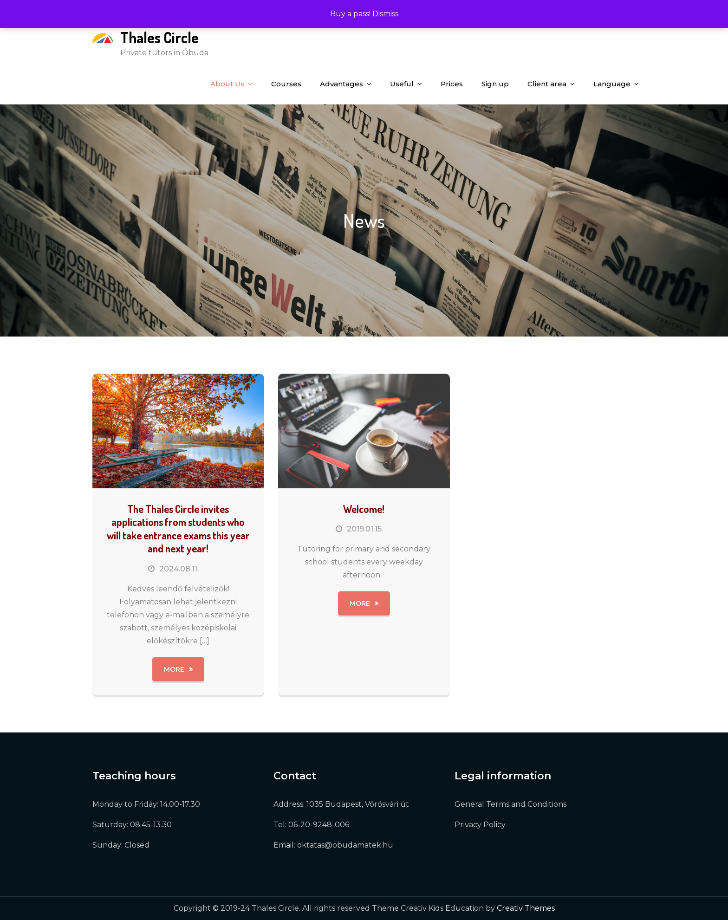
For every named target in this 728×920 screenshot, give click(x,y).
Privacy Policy (480, 824)
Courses (286, 83)
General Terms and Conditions (510, 804)
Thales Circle (159, 37)
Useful (402, 83)
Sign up (495, 83)
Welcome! (363, 508)
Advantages (341, 83)
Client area (546, 83)
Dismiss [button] (385, 13)
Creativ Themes (526, 908)
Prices (452, 83)
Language (611, 83)
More (174, 669)
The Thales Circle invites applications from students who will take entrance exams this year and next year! (178, 528)
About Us (227, 83)
